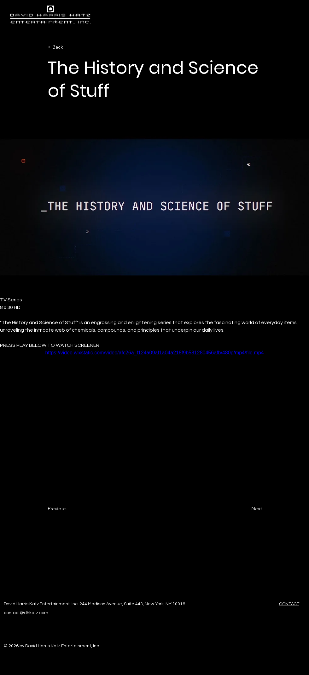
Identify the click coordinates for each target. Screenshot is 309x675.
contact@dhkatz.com (26, 613)
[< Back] (68, 47)
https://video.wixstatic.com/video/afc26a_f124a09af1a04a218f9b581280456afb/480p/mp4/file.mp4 (154, 352)
